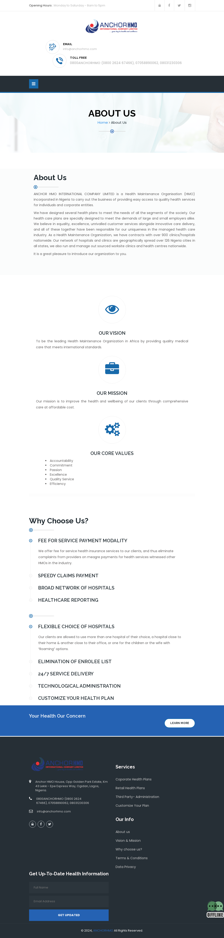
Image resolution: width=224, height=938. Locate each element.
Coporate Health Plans (134, 779)
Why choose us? (129, 849)
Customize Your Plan (132, 805)
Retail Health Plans (130, 788)
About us (123, 832)
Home (103, 122)
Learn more (179, 723)
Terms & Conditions (132, 858)
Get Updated (69, 915)
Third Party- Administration (137, 796)
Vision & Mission (128, 840)
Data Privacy (126, 867)
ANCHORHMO (103, 930)
